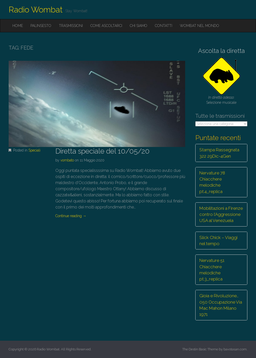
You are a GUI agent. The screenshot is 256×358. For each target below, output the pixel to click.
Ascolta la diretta (221, 50)
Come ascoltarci (106, 26)
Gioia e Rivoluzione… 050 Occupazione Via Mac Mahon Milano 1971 (220, 305)
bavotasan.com (235, 349)
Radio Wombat (36, 9)
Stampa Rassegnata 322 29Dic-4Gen (219, 152)
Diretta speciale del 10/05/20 (102, 151)
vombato (67, 160)
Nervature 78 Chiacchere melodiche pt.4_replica (212, 182)
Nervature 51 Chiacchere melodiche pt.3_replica (211, 269)
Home (17, 26)
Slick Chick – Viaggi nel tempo (218, 240)
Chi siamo (138, 26)
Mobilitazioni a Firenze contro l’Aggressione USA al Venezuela (221, 214)
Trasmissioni (71, 26)
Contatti (163, 26)
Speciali (34, 150)
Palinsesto (40, 26)
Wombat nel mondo (199, 26)
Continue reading (70, 216)
